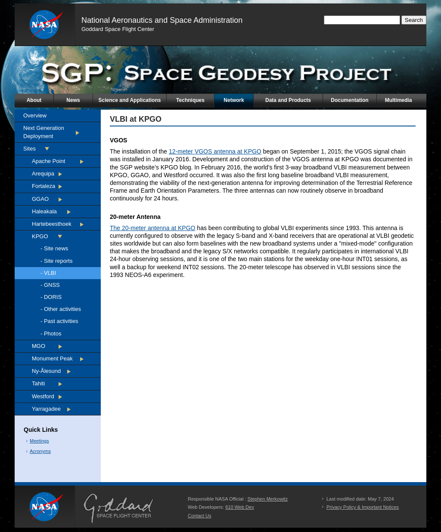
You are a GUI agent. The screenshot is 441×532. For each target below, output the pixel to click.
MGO (38, 346)
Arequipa (43, 173)
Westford (43, 396)
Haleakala (44, 211)
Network (234, 100)
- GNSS (50, 285)
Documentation (349, 100)
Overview (35, 115)
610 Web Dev (239, 507)
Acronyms (40, 451)
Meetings (39, 440)
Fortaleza (43, 186)
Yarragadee (46, 409)
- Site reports (56, 261)
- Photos (50, 333)
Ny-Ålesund (46, 371)
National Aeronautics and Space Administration (161, 20)
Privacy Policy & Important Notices (362, 507)
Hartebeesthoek (51, 224)
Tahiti (38, 383)
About (34, 100)
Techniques (190, 100)
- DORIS (51, 297)
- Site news (54, 248)
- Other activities (60, 309)
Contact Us (199, 515)
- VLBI (48, 273)
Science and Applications (130, 100)
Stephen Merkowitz (268, 498)
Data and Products (288, 100)
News (73, 100)
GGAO (40, 199)
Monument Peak (52, 358)
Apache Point (48, 161)
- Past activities (59, 321)
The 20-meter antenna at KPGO (152, 227)
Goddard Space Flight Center (117, 29)
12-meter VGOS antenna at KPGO (215, 151)
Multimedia (398, 100)
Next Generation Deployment (43, 132)
